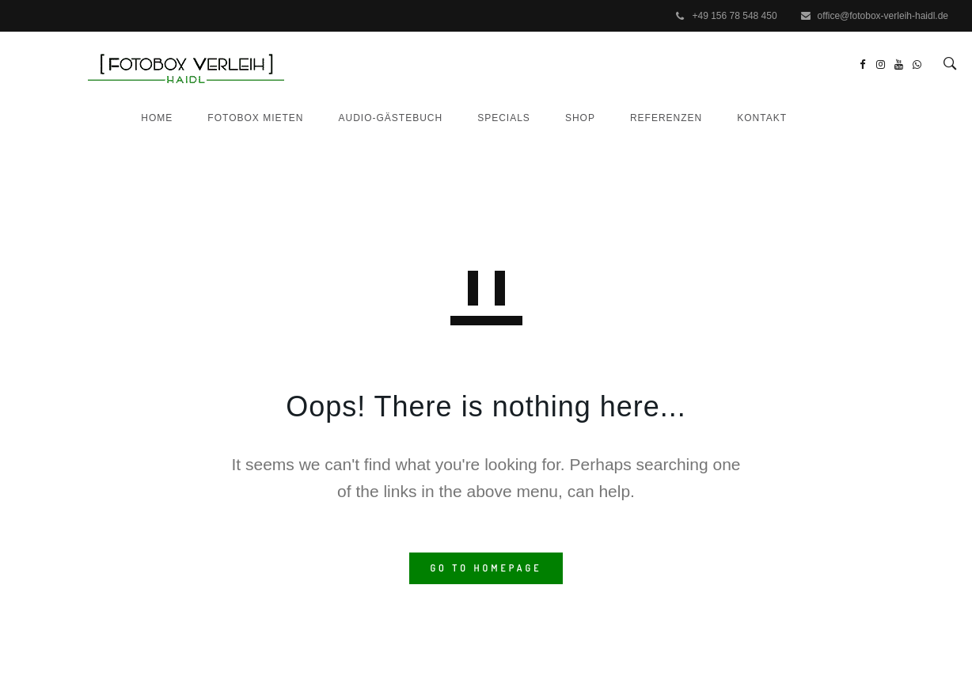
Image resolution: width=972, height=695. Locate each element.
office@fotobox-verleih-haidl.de (883, 15)
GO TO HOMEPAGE (485, 568)
